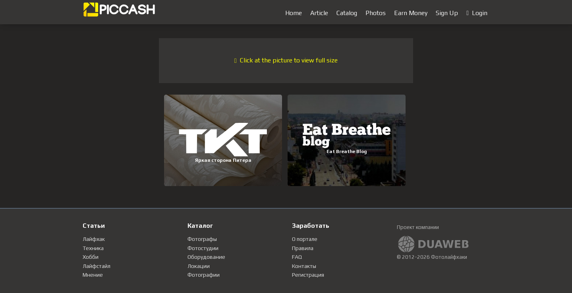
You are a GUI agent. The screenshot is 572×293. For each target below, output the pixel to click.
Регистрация (308, 275)
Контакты (304, 266)
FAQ (297, 257)
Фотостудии (202, 248)
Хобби (91, 257)
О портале (304, 239)
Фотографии (203, 275)
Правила (302, 248)
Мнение (93, 275)
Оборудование (206, 257)
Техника (93, 248)
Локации (198, 266)
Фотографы (202, 239)
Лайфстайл (96, 266)
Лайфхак (94, 239)
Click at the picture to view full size (286, 60)
